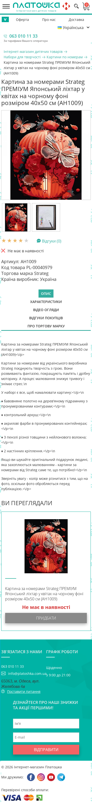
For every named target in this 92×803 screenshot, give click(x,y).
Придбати (46, 618)
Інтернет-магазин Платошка (38, 767)
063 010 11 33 (23, 36)
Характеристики (46, 301)
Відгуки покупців (46, 318)
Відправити (46, 749)
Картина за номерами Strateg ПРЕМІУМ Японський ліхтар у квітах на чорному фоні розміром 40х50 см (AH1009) (44, 594)
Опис (46, 293)
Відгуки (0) (51, 240)
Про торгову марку (46, 326)
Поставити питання (23, 691)
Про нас (49, 19)
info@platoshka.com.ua (27, 673)
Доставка (76, 19)
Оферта (22, 19)
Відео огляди (46, 309)
